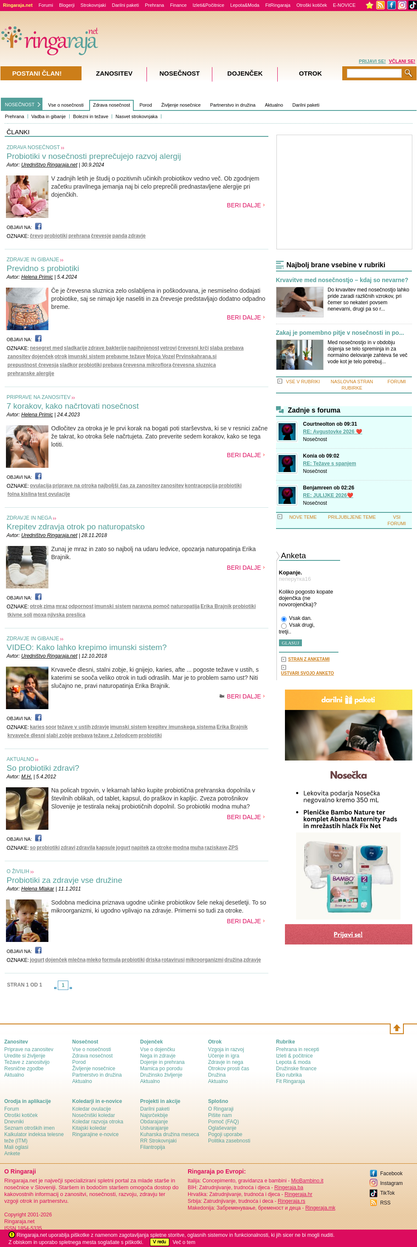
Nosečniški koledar (93, 1115)
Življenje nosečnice (181, 104)
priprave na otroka (75, 486)
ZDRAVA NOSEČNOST (33, 147)
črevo (36, 236)
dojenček (42, 356)
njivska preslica (66, 615)
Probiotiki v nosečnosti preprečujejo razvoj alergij (94, 156)
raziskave (216, 848)
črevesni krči (193, 348)
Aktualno (274, 104)
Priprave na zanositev (28, 1049)
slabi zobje (59, 735)
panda (119, 236)
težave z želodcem (115, 735)
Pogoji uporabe (225, 1134)
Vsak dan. (296, 618)
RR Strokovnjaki (158, 1141)
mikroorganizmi (204, 960)
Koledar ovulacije (91, 1109)
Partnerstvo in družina (233, 104)
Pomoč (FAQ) (223, 1122)
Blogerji (67, 5)
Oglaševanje (222, 1128)
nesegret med (46, 348)
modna (180, 848)
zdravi (68, 848)
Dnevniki (14, 1122)
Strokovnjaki (93, 5)
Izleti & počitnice (294, 1056)
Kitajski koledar (89, 1128)
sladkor (68, 365)
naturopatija (185, 606)
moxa (39, 615)
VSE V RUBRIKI (303, 381)
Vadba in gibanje (48, 116)
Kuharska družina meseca (169, 1134)
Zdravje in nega (225, 1062)
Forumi (46, 5)
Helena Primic (37, 277)
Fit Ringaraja (290, 1081)
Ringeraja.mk (320, 1208)
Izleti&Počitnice (209, 5)
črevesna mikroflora (147, 365)
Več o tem (184, 1242)
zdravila (86, 848)
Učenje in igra (223, 1056)
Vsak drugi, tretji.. (297, 628)
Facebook (391, 1173)
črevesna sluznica (194, 365)
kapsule (105, 848)
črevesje (101, 236)
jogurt (123, 848)
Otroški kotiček (311, 5)
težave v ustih (74, 727)
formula (111, 960)
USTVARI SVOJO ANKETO (307, 673)
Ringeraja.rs (291, 1201)
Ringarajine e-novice (95, 1134)
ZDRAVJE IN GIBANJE (33, 260)
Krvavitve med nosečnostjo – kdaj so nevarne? (342, 280)
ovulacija (40, 486)
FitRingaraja (277, 5)
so (33, 848)
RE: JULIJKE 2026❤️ (328, 495)
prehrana (79, 236)
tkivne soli (20, 615)
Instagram (391, 1183)
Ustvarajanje (154, 1128)
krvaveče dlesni (26, 735)
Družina (216, 1075)
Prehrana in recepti (297, 1049)
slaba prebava (227, 348)
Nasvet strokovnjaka (137, 116)
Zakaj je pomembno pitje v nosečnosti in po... (340, 333)
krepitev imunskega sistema (182, 727)
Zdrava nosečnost (111, 104)
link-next (71, 988)
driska (153, 960)
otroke (164, 848)
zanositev (19, 356)
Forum (11, 1109)
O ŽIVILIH (18, 871)
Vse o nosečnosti (66, 104)
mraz (62, 606)
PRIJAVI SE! (372, 61)
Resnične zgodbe (24, 1069)
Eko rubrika (289, 1075)
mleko (94, 960)
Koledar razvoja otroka (97, 1122)
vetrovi (168, 348)
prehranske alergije (31, 373)
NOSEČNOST (20, 104)
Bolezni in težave (90, 116)
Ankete (12, 1154)
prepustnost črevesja (33, 365)
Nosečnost (315, 439)
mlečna (76, 960)
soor (50, 727)
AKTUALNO (20, 759)
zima (49, 606)
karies (37, 727)
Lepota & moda (293, 1062)
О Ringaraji (221, 1109)
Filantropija (152, 1147)
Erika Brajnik (215, 606)
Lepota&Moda (244, 5)
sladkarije (75, 348)
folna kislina (22, 494)
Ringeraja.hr (298, 1194)
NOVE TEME (303, 517)
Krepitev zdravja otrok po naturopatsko (76, 526)
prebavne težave (125, 356)
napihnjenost (143, 348)
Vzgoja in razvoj (226, 1049)
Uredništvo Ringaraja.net (49, 165)
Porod (145, 104)
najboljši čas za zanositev (129, 486)
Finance (178, 5)
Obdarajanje (154, 1122)
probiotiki (56, 236)
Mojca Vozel (160, 356)
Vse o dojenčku (157, 1049)
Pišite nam (220, 1115)
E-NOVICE (344, 5)
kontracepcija (201, 486)
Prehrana (154, 5)
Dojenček (244, 73)
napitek (140, 848)
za (152, 848)
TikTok (387, 1193)
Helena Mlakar (37, 889)
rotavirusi (173, 960)
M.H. (26, 777)
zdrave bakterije (107, 348)
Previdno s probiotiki (43, 268)
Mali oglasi (16, 1147)
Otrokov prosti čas (228, 1069)
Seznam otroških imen (29, 1128)
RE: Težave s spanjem (329, 464)
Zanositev (114, 73)
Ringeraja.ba (288, 1187)
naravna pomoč (151, 606)
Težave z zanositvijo (27, 1062)
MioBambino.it (307, 1181)
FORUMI (397, 381)
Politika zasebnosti (229, 1141)
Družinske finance (296, 1069)
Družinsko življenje (161, 1075)
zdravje (137, 236)
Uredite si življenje (24, 1056)
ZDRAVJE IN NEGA (29, 518)
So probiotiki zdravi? (43, 767)
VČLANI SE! (402, 61)
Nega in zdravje (157, 1056)
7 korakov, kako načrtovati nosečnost (73, 406)
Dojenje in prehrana (162, 1062)
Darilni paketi (125, 5)
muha (197, 848)
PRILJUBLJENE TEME (352, 517)
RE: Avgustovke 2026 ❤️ (333, 432)
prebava (112, 365)
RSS (385, 1203)
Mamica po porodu (161, 1069)
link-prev (55, 988)
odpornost (80, 606)
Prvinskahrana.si (196, 356)
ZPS (233, 848)
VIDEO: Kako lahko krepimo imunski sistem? (87, 647)
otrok (60, 356)
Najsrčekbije (154, 1115)
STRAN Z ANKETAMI (309, 659)
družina (233, 960)
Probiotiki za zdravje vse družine (64, 880)
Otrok (310, 73)
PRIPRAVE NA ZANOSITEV (38, 397)
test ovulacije (54, 494)
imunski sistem (86, 356)
